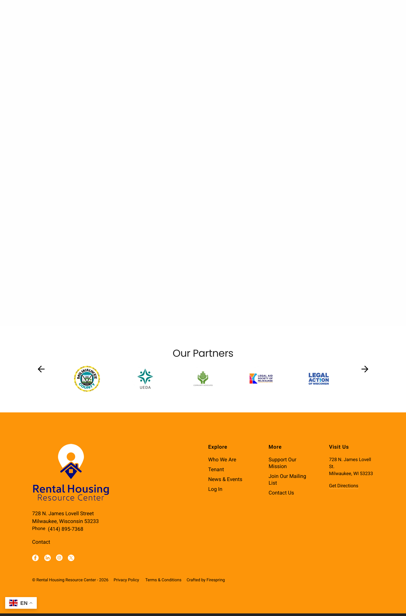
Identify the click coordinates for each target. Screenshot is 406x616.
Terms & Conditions (163, 582)
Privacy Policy (126, 582)
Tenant (216, 472)
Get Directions (343, 488)
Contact (41, 544)
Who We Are (222, 462)
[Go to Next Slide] (365, 372)
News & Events (225, 482)
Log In (215, 492)
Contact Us (281, 495)
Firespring (216, 582)
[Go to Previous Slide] (41, 372)
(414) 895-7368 (65, 531)
